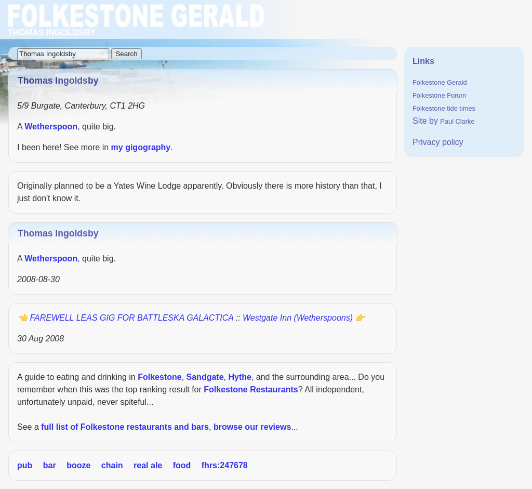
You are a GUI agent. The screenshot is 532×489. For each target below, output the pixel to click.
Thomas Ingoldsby (58, 233)
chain (112, 465)
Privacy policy (438, 142)
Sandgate (205, 377)
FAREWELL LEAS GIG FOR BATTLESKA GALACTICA (131, 317)
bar (49, 465)
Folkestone (159, 377)
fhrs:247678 (225, 465)
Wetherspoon (50, 126)
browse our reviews (252, 426)
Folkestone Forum (439, 95)
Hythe (239, 377)
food (182, 465)
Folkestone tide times (444, 108)
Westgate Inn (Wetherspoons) (298, 317)
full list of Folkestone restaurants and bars (125, 426)
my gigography (141, 147)
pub (24, 465)
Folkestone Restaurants (251, 389)
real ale (148, 465)
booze (78, 465)
